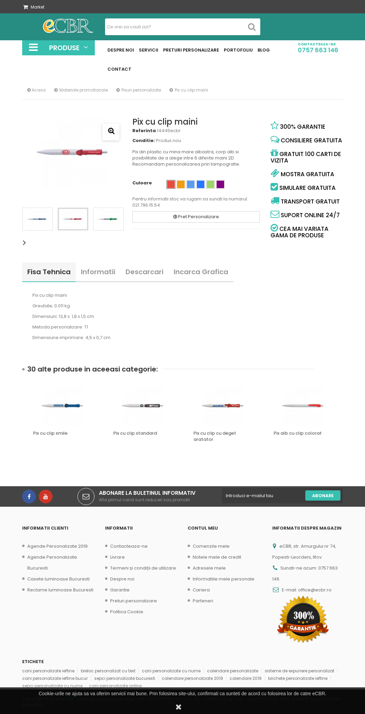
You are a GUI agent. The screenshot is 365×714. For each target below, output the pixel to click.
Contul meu (203, 528)
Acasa (36, 90)
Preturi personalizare (133, 601)
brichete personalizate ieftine (297, 678)
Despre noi (122, 579)
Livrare (117, 557)
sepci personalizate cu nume (52, 685)
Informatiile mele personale (223, 579)
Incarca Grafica (201, 272)
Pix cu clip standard (135, 433)
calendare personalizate (232, 670)
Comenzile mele (211, 546)
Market (33, 7)
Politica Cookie (126, 611)
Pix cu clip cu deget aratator (214, 436)
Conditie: (143, 141)
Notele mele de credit (217, 557)
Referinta (144, 131)
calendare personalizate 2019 (192, 678)
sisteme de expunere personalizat (299, 670)
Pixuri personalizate (141, 90)
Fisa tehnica (49, 272)
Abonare (323, 496)
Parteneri (203, 601)
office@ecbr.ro (315, 590)
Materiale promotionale (83, 90)
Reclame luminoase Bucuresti (60, 590)
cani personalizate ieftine (48, 670)
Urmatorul (25, 242)
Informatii (98, 272)
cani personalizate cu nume (171, 670)
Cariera (201, 590)
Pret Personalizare (196, 216)
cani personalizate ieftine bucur (55, 678)
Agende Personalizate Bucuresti (52, 562)
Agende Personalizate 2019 (57, 546)
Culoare (142, 183)
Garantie (120, 590)
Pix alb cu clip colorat (298, 433)
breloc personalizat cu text (108, 670)
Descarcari (144, 272)
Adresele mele (209, 568)
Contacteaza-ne (129, 546)
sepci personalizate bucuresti (124, 678)
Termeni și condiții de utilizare (143, 568)
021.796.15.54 (146, 205)
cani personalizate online (115, 685)
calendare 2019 (246, 678)
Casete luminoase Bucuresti (58, 579)
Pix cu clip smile (50, 433)
